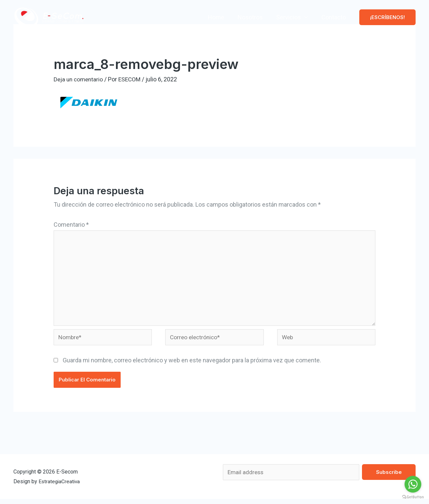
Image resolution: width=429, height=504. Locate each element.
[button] (387, 17)
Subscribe (389, 476)
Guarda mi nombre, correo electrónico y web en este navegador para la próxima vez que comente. (192, 364)
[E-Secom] (49, 16)
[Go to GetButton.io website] (413, 497)
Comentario (71, 224)
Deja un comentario (79, 79)
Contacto (334, 17)
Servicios (290, 17)
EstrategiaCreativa (60, 486)
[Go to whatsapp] (413, 484)
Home (220, 17)
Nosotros (253, 17)
